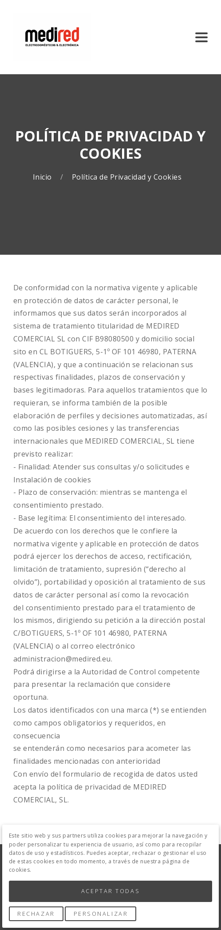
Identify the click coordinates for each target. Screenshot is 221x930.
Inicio (43, 177)
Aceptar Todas (110, 891)
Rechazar (36, 914)
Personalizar (101, 914)
